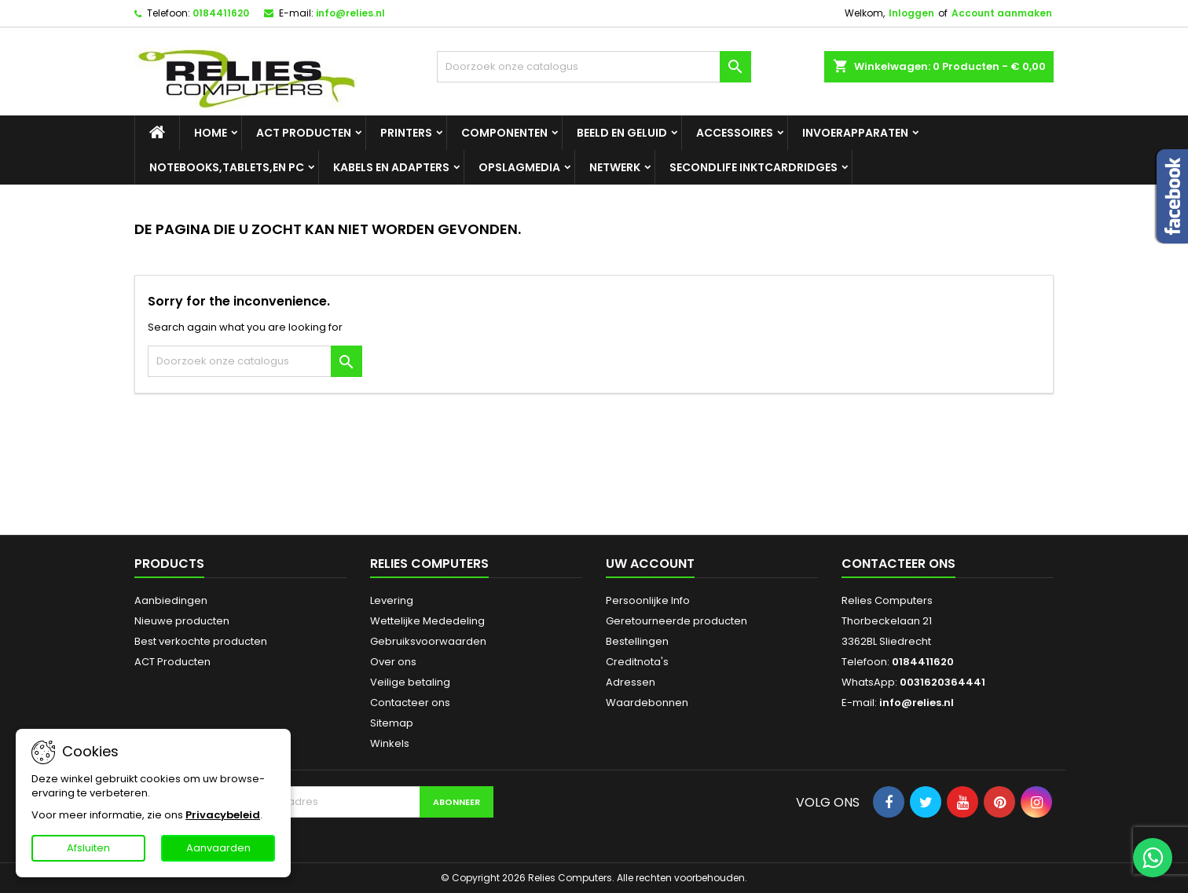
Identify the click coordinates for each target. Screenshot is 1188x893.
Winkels (389, 743)
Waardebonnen (647, 702)
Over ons (393, 661)
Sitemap (391, 722)
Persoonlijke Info (648, 600)
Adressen (630, 682)
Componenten (504, 133)
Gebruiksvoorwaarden (428, 641)
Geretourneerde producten (676, 620)
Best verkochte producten (200, 641)
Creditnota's (637, 661)
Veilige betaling (410, 682)
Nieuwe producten (181, 620)
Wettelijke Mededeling (427, 620)
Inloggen (911, 13)
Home (210, 133)
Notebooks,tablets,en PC (226, 167)
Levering (391, 600)
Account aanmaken (1002, 13)
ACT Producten (303, 133)
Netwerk (614, 167)
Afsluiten (88, 847)
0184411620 (220, 13)
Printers (406, 133)
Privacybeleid (222, 814)
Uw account (650, 563)
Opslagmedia (519, 167)
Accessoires (734, 133)
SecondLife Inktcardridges (753, 167)
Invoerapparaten (855, 133)
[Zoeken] (594, 66)
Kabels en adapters (391, 167)
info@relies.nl (350, 13)
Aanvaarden (218, 847)
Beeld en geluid (622, 133)
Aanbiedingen (170, 600)
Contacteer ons (410, 702)
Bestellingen (637, 641)
